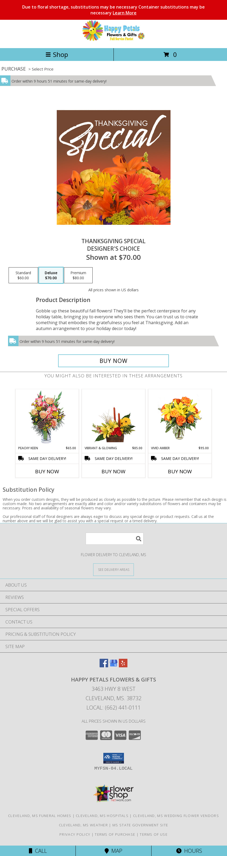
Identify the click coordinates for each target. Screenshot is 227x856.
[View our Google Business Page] (113, 666)
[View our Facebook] (104, 666)
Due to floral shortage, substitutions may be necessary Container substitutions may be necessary (113, 10)
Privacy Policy (74, 834)
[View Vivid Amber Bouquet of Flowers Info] (180, 417)
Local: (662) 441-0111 (113, 707)
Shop (57, 54)
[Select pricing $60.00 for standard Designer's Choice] (23, 275)
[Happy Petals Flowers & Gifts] (113, 40)
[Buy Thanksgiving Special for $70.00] (113, 360)
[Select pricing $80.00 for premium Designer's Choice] (78, 275)
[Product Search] (114, 539)
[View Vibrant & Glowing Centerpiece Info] (113, 418)
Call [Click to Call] (38, 850)
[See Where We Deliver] (113, 569)
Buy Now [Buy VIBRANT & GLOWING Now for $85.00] (113, 471)
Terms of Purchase (115, 834)
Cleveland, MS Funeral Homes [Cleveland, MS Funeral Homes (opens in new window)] (39, 815)
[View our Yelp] (123, 666)
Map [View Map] (113, 850)
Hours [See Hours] (189, 850)
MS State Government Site (140, 825)
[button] (113, 758)
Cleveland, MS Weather (83, 825)
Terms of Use (154, 834)
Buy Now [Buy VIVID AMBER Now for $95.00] (180, 471)
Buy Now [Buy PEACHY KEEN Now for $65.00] (47, 471)
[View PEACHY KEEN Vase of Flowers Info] (47, 417)
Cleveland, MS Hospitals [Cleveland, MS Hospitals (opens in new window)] (102, 815)
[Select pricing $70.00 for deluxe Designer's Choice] (51, 275)
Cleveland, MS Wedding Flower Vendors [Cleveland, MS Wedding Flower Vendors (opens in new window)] (176, 815)
